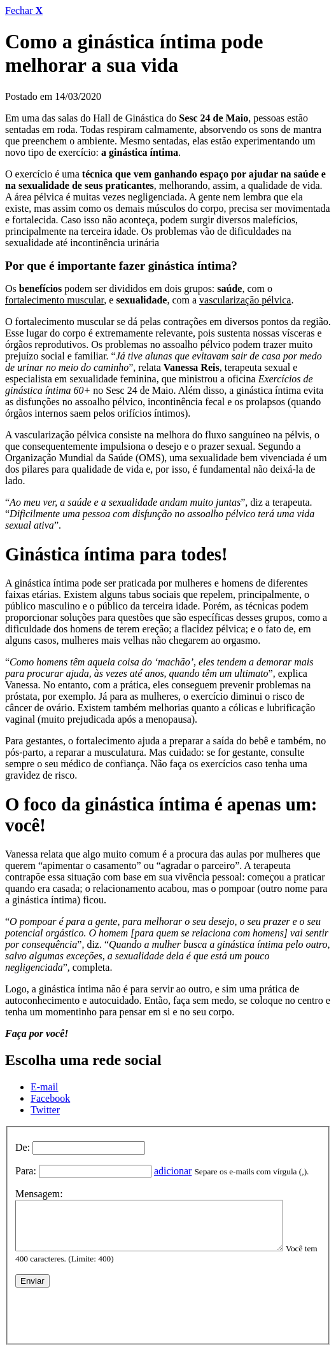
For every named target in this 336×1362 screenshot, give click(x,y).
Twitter (45, 1109)
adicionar (173, 1170)
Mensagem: (39, 1193)
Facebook (50, 1098)
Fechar (24, 10)
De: (22, 1147)
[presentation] (112, 1319)
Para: (25, 1170)
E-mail (45, 1086)
